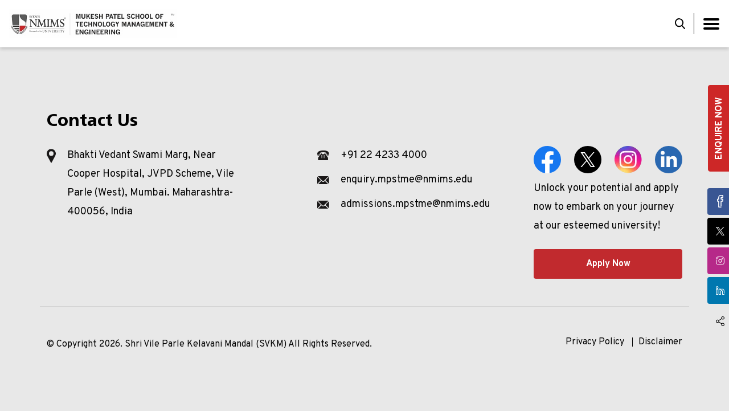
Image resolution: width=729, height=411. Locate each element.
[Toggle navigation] (711, 24)
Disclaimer (660, 342)
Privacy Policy (595, 342)
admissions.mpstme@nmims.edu (415, 204)
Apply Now (608, 264)
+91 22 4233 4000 (384, 155)
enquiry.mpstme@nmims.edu (407, 179)
